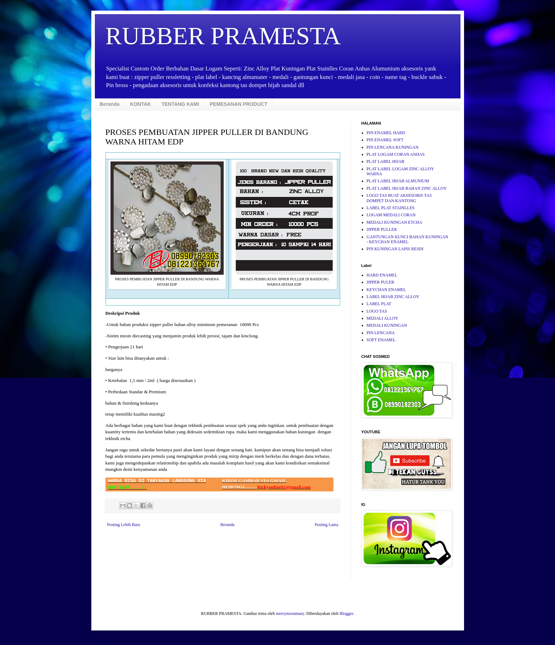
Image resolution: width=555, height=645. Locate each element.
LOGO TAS (377, 311)
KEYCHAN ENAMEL (386, 289)
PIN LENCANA (381, 332)
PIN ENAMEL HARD (386, 132)
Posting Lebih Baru (123, 524)
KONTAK (140, 104)
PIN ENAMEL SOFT (385, 139)
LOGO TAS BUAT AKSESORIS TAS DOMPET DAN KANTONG (399, 198)
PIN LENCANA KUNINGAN (393, 147)
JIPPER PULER (380, 282)
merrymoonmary (290, 613)
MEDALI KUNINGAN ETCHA (394, 222)
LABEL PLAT (379, 303)
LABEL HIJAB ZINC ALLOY (393, 296)
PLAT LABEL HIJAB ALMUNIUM (398, 180)
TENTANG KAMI (180, 104)
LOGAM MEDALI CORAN (391, 214)
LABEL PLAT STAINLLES (391, 207)
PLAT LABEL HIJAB (386, 161)
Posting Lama (326, 524)
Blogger (346, 613)
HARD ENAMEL (382, 275)
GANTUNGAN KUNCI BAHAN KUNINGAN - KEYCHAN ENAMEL (407, 239)
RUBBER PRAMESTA (223, 36)
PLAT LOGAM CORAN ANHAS (396, 154)
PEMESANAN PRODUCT (239, 104)
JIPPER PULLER (382, 229)
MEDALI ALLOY (383, 318)
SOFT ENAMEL (381, 339)
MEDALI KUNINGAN (387, 325)
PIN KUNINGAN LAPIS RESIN (395, 248)
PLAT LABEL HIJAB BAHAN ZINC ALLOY (407, 188)
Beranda (110, 104)
